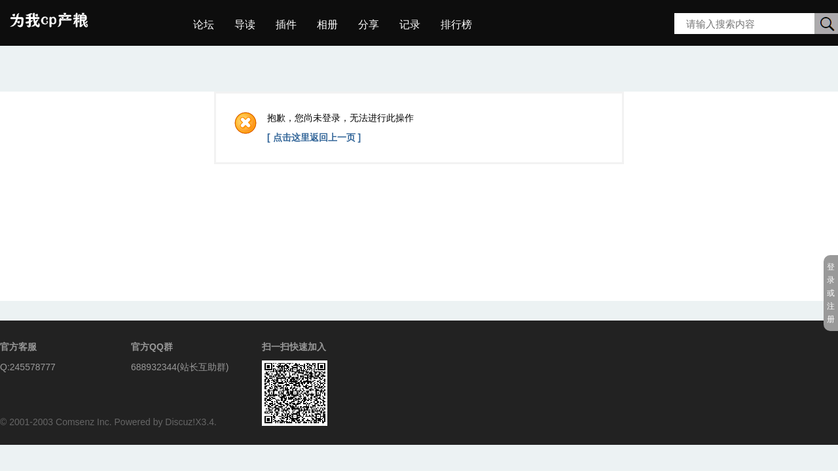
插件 (286, 24)
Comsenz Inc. (84, 422)
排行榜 (456, 24)
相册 (327, 24)
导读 (244, 24)
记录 (409, 24)
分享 (368, 24)
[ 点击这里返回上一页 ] (314, 137)
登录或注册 (831, 293)
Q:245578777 (28, 367)
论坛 (203, 24)
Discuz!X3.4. (191, 422)
